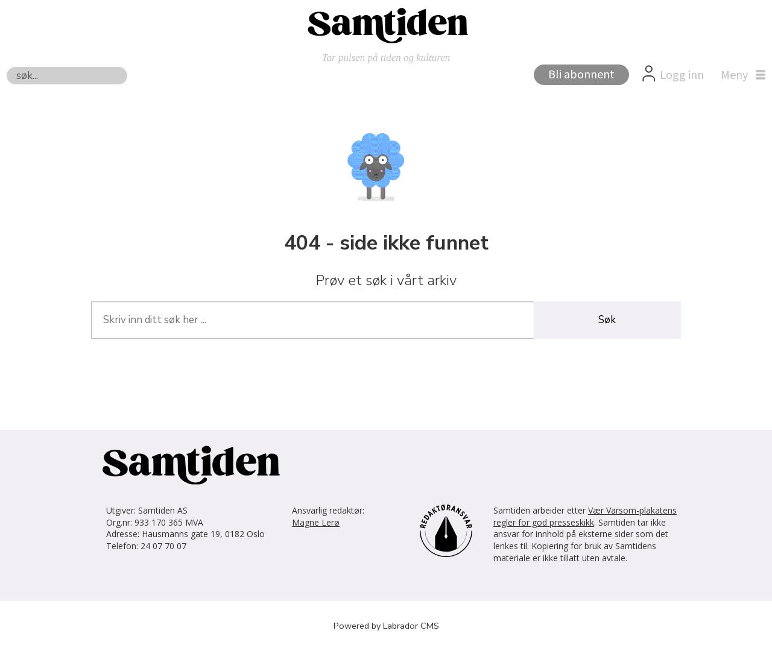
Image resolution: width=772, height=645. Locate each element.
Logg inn (682, 75)
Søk (6, 66)
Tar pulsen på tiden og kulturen (386, 57)
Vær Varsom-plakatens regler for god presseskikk (585, 516)
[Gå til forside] (386, 24)
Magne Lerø (316, 522)
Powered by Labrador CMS (386, 626)
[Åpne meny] (740, 75)
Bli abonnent (581, 74)
